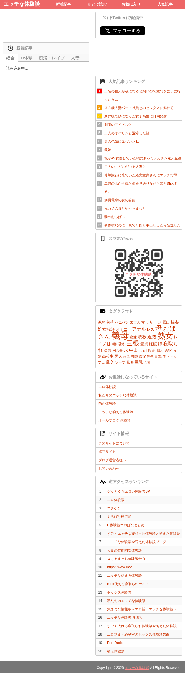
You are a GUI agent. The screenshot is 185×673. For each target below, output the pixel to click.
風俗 (130, 362)
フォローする (122, 31)
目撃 (158, 356)
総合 (10, 57)
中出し (135, 350)
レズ (150, 329)
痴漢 (111, 329)
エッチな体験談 (21, 4)
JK (126, 350)
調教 (142, 336)
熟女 (165, 335)
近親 (152, 336)
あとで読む (97, 4)
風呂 (160, 350)
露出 (166, 322)
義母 (120, 335)
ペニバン (122, 322)
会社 (147, 362)
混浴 (121, 344)
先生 (150, 356)
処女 (102, 328)
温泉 (107, 350)
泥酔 (101, 322)
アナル (139, 328)
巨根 (132, 343)
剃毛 (147, 350)
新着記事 (63, 4)
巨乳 (139, 362)
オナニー (123, 329)
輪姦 (175, 322)
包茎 (110, 322)
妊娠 (153, 344)
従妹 (133, 337)
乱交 (110, 362)
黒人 (118, 356)
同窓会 (117, 351)
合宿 (168, 351)
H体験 (27, 57)
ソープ (120, 362)
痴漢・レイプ (52, 57)
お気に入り (131, 4)
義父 (142, 356)
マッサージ (151, 322)
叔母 (126, 356)
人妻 (75, 57)
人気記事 (165, 4)
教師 (134, 356)
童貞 (144, 344)
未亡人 (135, 322)
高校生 (107, 356)
